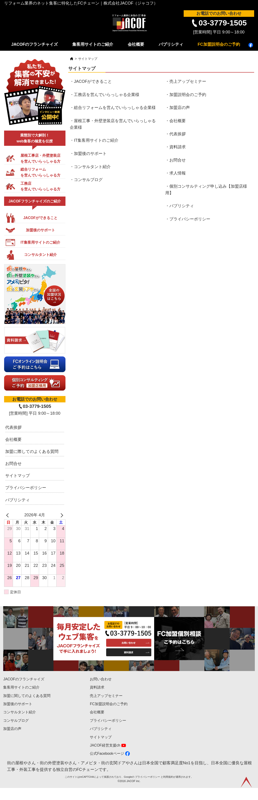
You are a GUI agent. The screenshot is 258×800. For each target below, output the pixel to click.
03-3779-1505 (223, 22)
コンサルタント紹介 (92, 166)
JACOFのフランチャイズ (34, 44)
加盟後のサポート (90, 153)
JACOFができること (93, 81)
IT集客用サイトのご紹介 (96, 140)
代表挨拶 (177, 134)
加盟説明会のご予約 (187, 94)
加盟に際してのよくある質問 (31, 451)
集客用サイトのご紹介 (92, 44)
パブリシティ (171, 44)
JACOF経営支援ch (105, 745)
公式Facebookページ (107, 753)
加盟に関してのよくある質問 (26, 696)
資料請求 (177, 147)
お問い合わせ (101, 679)
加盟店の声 (179, 107)
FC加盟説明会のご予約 (219, 44)
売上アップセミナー (187, 81)
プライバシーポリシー (189, 219)
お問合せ (177, 160)
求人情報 (177, 173)
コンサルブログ (88, 179)
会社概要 (136, 44)
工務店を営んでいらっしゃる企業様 (106, 94)
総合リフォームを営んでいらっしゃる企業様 (115, 107)
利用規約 (168, 788)
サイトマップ (17, 475)
